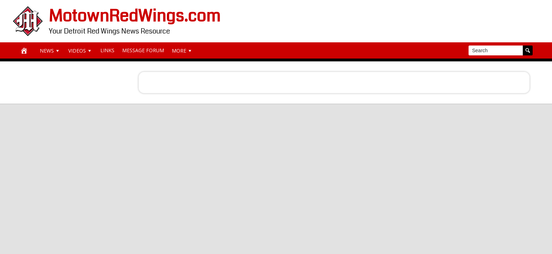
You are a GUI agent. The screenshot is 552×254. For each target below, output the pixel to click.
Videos (80, 50)
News (50, 50)
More (182, 50)
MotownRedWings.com (134, 16)
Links (107, 50)
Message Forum (143, 50)
